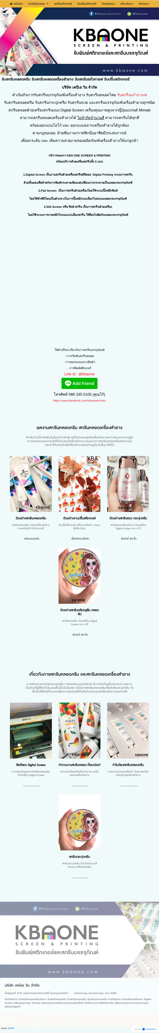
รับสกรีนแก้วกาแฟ (132, 95)
